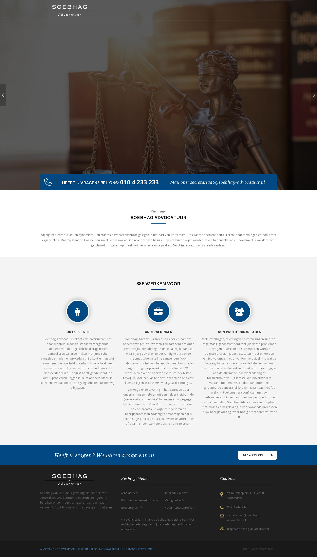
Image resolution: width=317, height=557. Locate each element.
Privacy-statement (139, 549)
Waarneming (115, 549)
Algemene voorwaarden (57, 549)
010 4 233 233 (258, 455)
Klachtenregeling (90, 549)
